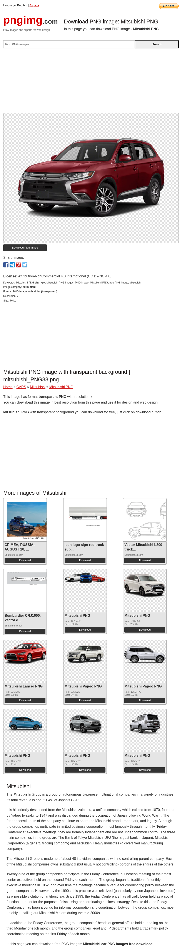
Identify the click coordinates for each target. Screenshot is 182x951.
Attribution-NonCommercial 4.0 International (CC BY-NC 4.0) (64, 276)
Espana (34, 5)
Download (25, 560)
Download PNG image (25, 247)
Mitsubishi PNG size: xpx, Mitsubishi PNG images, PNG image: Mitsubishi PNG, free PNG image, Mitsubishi (78, 282)
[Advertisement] (91, 82)
